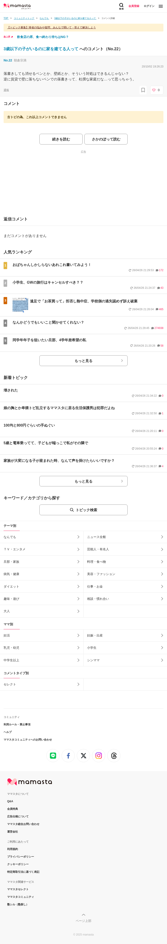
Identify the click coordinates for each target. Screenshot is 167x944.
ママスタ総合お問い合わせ (23, 824)
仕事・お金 (95, 586)
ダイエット (11, 586)
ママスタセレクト (18, 889)
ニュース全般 (96, 537)
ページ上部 (83, 921)
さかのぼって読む (106, 139)
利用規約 (12, 849)
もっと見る (83, 361)
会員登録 (133, 6)
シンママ (93, 660)
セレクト (10, 684)
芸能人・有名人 (98, 549)
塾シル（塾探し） (18, 904)
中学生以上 (11, 660)
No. (8, 60)
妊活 (7, 635)
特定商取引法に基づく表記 (23, 872)
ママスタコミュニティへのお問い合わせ (28, 739)
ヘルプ (8, 732)
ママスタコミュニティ (20, 897)
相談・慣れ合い (98, 599)
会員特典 (12, 809)
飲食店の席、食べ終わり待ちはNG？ (43, 37)
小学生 (91, 647)
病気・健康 (11, 574)
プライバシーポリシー (20, 856)
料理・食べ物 (96, 561)
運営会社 (12, 831)
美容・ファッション (101, 574)
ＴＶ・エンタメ (15, 549)
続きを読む (61, 139)
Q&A (10, 801)
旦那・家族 (11, 561)
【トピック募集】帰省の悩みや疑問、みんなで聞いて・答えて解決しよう (51, 27)
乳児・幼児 (11, 647)
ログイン (149, 6)
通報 (6, 90)
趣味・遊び (11, 599)
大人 (7, 611)
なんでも (10, 537)
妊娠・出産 (95, 635)
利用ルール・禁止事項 (17, 724)
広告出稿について (18, 816)
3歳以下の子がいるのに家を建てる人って (41, 49)
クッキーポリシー (18, 864)
